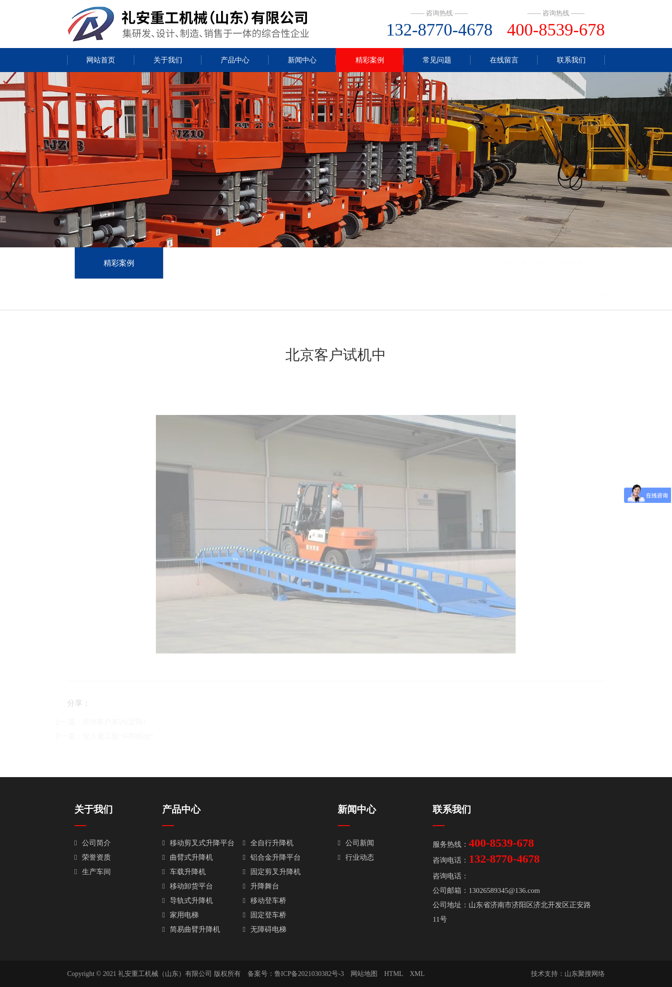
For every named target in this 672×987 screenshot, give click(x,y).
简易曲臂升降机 (191, 929)
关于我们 (167, 60)
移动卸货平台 (187, 886)
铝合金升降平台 (271, 857)
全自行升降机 (268, 843)
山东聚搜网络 (585, 973)
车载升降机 (183, 872)
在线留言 (504, 60)
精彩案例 (369, 60)
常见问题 (437, 60)
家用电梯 (180, 915)
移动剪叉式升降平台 (198, 843)
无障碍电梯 (264, 929)
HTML (393, 973)
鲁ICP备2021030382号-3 (309, 973)
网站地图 (364, 973)
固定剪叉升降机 (271, 872)
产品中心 (235, 60)
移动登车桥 (264, 900)
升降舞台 (261, 886)
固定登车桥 (264, 915)
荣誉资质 (92, 857)
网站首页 (100, 60)
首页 (527, 263)
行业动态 (356, 857)
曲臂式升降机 (187, 857)
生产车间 (92, 872)
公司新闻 (356, 843)
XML (417, 973)
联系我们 (571, 60)
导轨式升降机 (187, 900)
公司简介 (92, 843)
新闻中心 (302, 60)
